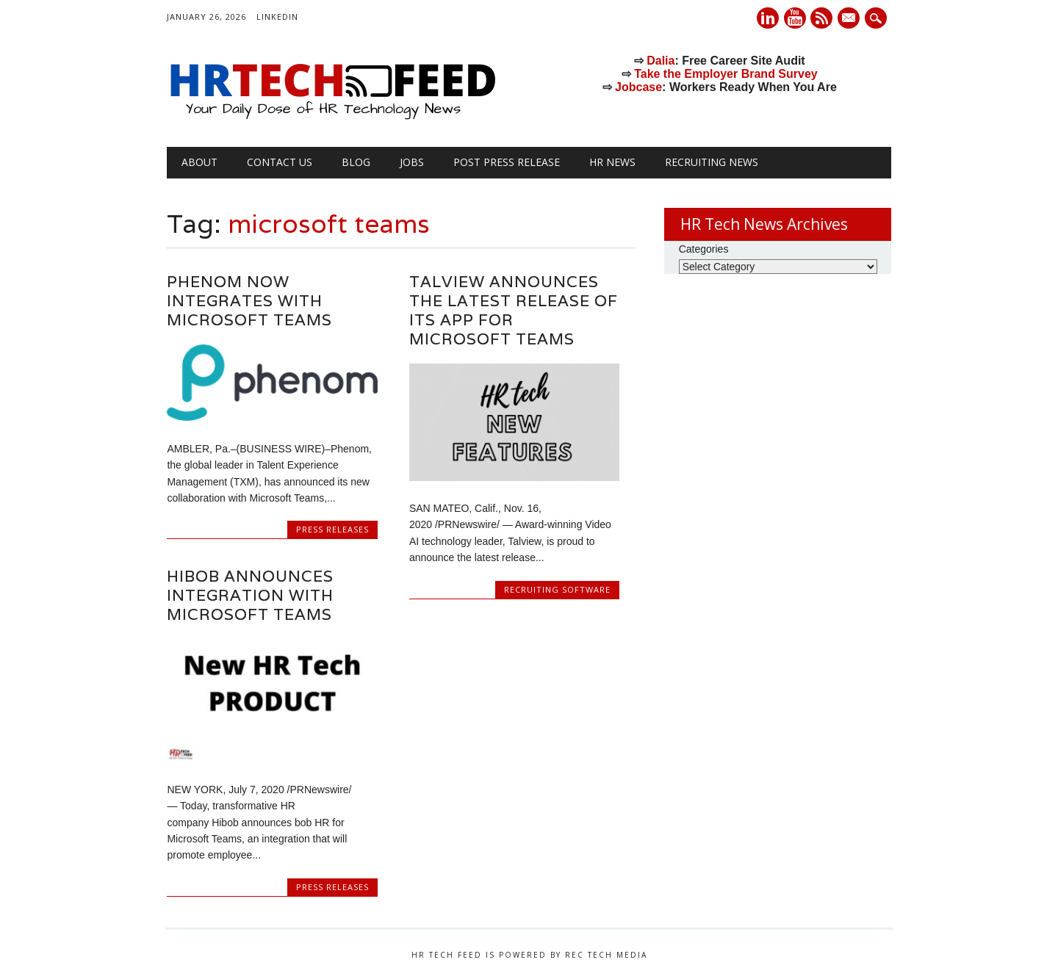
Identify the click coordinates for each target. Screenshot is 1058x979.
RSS (821, 18)
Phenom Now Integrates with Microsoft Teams (249, 301)
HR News (612, 162)
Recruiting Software (557, 589)
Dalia (660, 60)
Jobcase (638, 87)
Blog (356, 162)
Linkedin (768, 18)
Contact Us (279, 162)
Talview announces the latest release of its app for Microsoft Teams (513, 310)
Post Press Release (506, 162)
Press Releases (332, 529)
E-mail (850, 19)
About (199, 162)
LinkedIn (277, 16)
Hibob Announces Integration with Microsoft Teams (250, 595)
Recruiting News (711, 162)
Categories (704, 249)
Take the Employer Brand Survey (726, 74)
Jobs (412, 162)
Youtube (795, 18)
